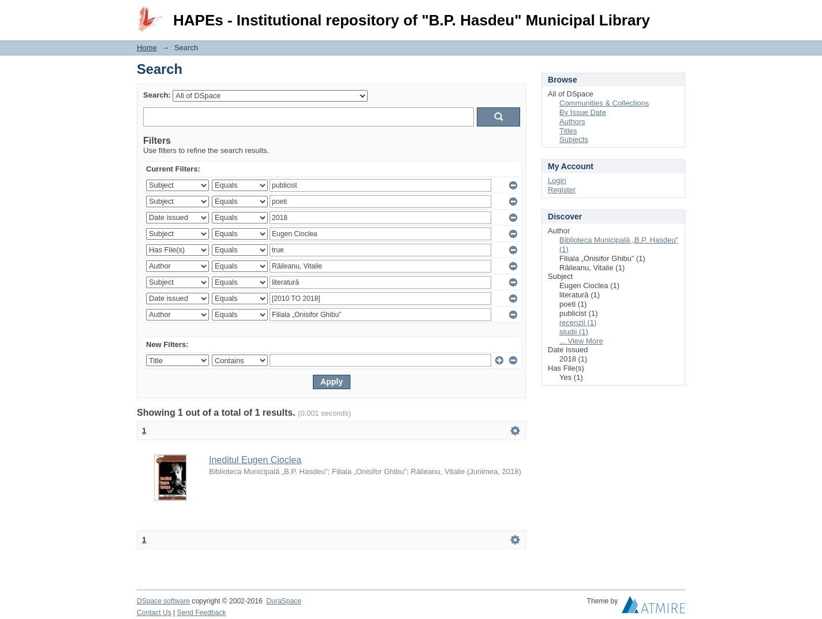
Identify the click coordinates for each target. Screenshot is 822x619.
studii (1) (573, 331)
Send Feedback (201, 613)
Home (147, 47)
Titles (568, 130)
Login (676, 14)
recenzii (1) (577, 322)
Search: (157, 95)
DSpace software (163, 601)
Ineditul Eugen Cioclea (255, 460)
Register (562, 189)
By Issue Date (582, 112)
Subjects (573, 139)
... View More (581, 341)
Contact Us (154, 613)
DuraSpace (283, 601)
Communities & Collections (604, 103)
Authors (572, 121)
